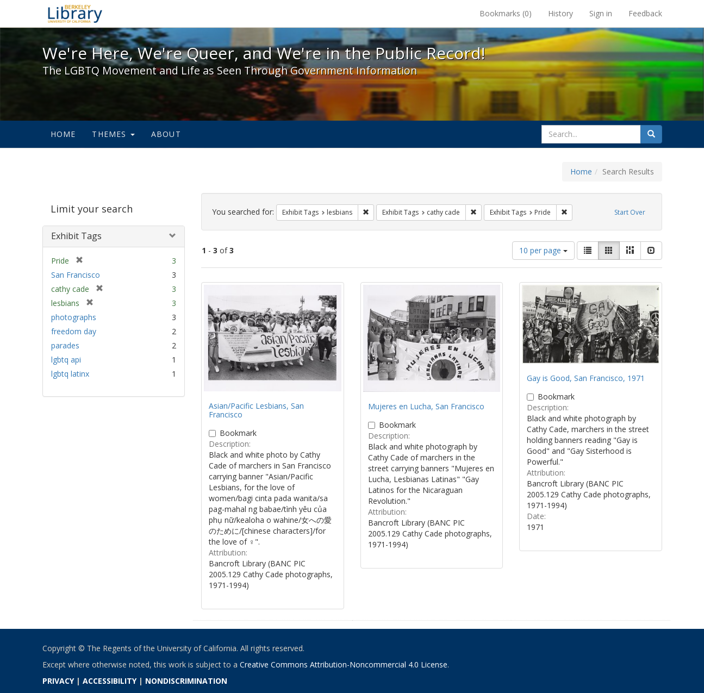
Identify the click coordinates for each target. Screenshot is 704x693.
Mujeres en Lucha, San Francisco (426, 406)
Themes (113, 134)
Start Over (629, 212)
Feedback (645, 13)
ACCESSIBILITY (109, 681)
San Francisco (75, 275)
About (166, 134)
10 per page (543, 250)
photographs (73, 317)
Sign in (600, 13)
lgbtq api (66, 359)
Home (63, 134)
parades (65, 345)
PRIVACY (58, 681)
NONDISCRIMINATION (186, 681)
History (560, 13)
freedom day (73, 331)
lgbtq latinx (70, 374)
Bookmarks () (505, 13)
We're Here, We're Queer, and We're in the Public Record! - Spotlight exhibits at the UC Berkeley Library (75, 13)
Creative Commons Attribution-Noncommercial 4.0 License (343, 664)
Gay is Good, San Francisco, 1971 (586, 378)
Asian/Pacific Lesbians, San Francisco (256, 410)
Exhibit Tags (76, 236)
